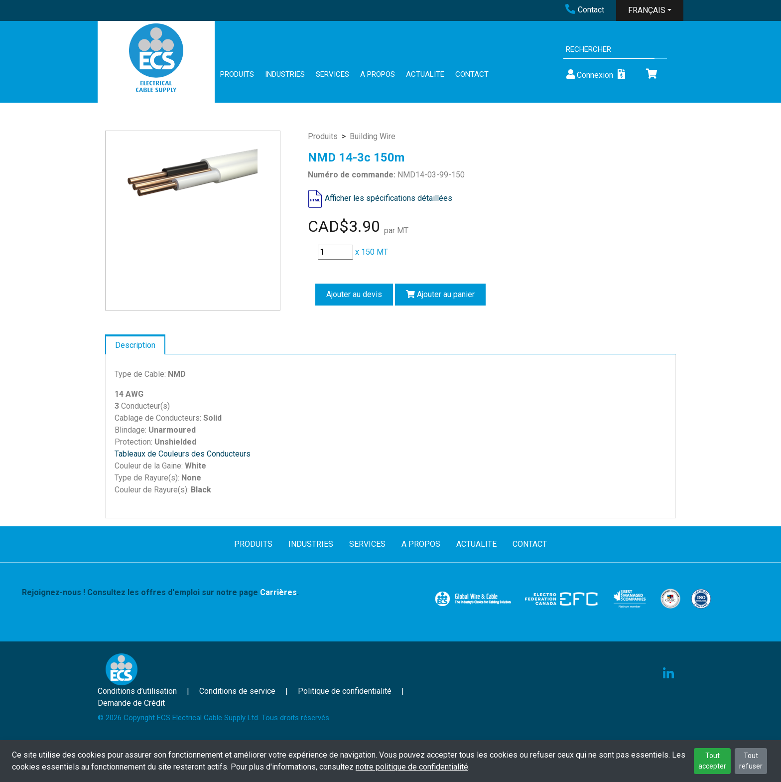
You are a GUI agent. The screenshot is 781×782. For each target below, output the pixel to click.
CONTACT (472, 74)
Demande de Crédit (131, 703)
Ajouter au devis (354, 294)
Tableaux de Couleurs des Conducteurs (183, 454)
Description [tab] (135, 345)
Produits (323, 136)
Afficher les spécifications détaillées (388, 198)
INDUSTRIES (285, 74)
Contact (584, 9)
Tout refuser (751, 761)
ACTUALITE (425, 74)
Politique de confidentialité (344, 691)
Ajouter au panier (440, 294)
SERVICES (332, 74)
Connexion (589, 74)
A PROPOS (377, 74)
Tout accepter (712, 761)
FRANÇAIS (646, 10)
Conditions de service (237, 691)
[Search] (608, 49)
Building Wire (372, 136)
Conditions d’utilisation (137, 691)
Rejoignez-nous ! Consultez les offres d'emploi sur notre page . (160, 592)
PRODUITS (237, 74)
